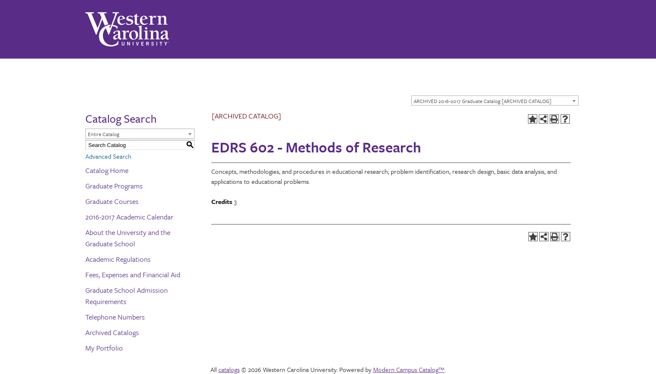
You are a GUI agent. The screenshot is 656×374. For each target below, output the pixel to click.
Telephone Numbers (115, 317)
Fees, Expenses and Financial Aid (132, 274)
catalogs (229, 369)
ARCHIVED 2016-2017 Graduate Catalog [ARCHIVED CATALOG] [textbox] (482, 101)
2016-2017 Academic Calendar (129, 217)
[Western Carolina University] (127, 29)
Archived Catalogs (112, 332)
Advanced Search (108, 156)
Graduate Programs (114, 186)
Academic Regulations (118, 259)
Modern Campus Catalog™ (409, 369)
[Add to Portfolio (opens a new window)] (532, 119)
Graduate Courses (111, 201)
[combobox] (495, 100)
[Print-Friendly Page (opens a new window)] (554, 119)
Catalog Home (106, 170)
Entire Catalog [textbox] (103, 134)
